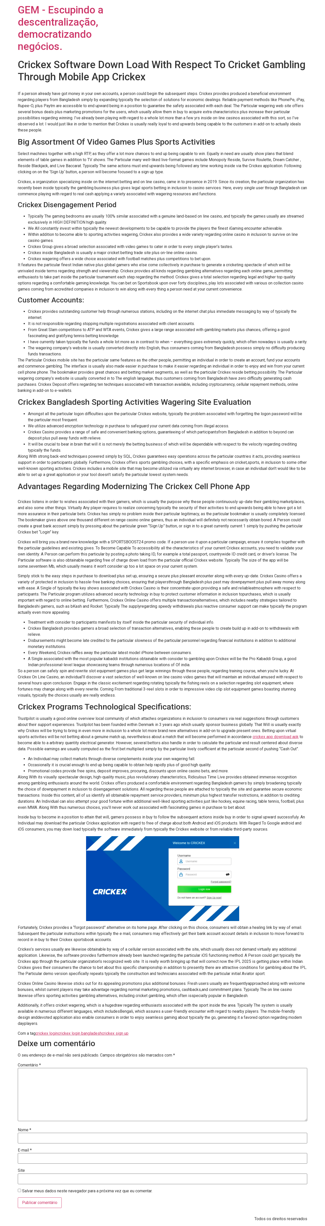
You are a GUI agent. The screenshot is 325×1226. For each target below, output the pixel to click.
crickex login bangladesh (80, 1033)
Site (21, 1170)
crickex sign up (115, 1033)
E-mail (25, 1150)
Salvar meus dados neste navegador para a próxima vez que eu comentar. (87, 1191)
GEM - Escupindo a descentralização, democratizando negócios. (60, 28)
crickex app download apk (276, 736)
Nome (24, 1130)
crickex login (47, 1033)
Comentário (29, 1065)
